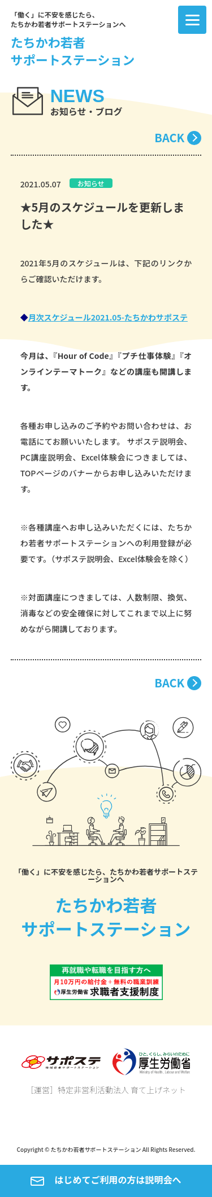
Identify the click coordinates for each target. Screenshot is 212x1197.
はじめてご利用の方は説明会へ (106, 1181)
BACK (169, 137)
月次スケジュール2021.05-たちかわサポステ (108, 317)
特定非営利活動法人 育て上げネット (122, 1089)
